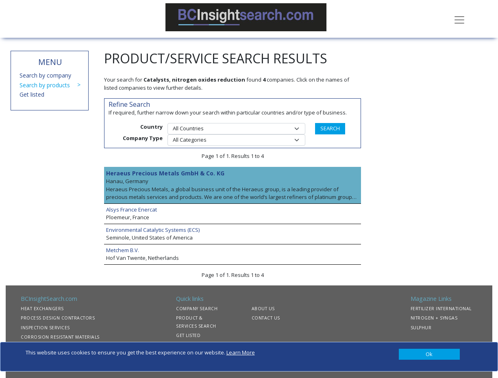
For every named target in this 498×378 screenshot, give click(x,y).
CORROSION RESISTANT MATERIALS (60, 337)
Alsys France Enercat (131, 209)
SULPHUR (421, 327)
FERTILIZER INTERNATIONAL (441, 308)
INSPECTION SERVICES (45, 327)
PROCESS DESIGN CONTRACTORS (58, 318)
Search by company (45, 75)
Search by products (45, 85)
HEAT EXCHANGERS (42, 308)
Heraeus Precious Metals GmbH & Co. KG (165, 173)
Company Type (143, 138)
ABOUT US (263, 308)
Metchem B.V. (122, 250)
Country (151, 126)
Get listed (32, 94)
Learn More (240, 352)
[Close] (429, 354)
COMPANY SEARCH (196, 308)
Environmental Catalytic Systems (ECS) (153, 229)
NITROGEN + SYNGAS (434, 318)
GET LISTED (188, 335)
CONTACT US (266, 318)
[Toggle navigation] (459, 19)
